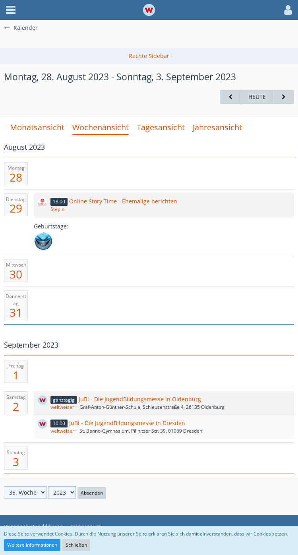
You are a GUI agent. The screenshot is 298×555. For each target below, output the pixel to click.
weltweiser (62, 407)
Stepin (57, 209)
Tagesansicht (161, 127)
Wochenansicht (100, 127)
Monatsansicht (37, 127)
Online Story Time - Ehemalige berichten (123, 201)
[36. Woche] (283, 97)
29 (16, 208)
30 (16, 274)
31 (16, 312)
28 (16, 177)
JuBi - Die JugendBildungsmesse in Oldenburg (140, 399)
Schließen (76, 544)
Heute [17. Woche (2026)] (257, 97)
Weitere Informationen (32, 544)
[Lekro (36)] (43, 241)
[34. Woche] (230, 97)
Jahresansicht (217, 127)
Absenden (92, 492)
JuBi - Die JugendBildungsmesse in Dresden (127, 423)
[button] (10, 10)
